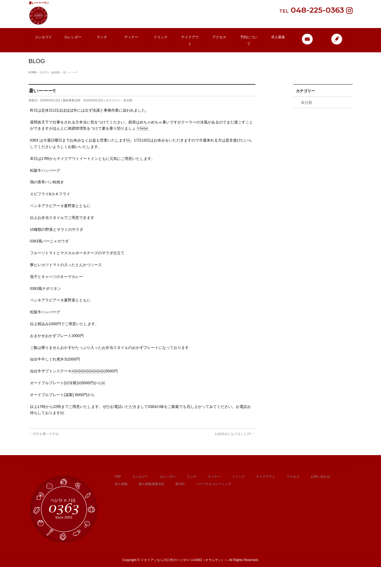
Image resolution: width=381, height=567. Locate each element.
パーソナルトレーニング (213, 484)
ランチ (192, 477)
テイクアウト (265, 477)
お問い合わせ (320, 477)
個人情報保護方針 (151, 484)
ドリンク (238, 477)
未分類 (127, 100)
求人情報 (120, 484)
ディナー (214, 477)
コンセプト (140, 477)
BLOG (180, 484)
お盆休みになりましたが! (235, 434)
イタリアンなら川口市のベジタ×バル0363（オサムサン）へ (184, 560)
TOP (117, 477)
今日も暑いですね (44, 434)
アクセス (292, 477)
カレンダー (168, 477)
